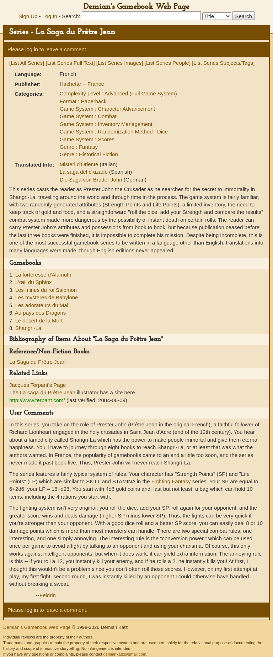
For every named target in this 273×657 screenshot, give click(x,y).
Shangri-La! (29, 328)
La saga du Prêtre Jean (47, 392)
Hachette (71, 84)
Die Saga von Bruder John (92, 180)
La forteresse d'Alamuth (43, 275)
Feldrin (47, 595)
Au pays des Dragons (40, 313)
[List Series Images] (119, 63)
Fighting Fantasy (171, 481)
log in (31, 49)
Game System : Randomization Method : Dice (114, 131)
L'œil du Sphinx (33, 282)
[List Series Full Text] (70, 63)
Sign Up (27, 16)
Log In (49, 16)
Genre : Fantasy (79, 147)
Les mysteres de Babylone (46, 297)
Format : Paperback (83, 101)
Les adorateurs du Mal (41, 305)
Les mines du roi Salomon (46, 290)
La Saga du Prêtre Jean (37, 362)
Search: (71, 16)
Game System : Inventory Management (106, 124)
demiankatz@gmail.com (124, 654)
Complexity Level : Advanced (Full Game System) (118, 93)
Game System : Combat (88, 116)
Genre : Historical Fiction (89, 154)
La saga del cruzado (84, 172)
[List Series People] (168, 63)
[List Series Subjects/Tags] (223, 63)
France (95, 84)
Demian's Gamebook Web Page (136, 7)
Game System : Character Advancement (107, 109)
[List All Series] (26, 63)
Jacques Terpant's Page (37, 385)
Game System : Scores (87, 139)
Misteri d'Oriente (80, 164)
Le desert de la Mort (39, 320)
